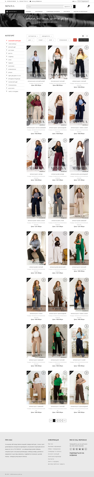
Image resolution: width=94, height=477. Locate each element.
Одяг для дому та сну (13, 75)
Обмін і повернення (54, 449)
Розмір (41, 40)
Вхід (74, 1)
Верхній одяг (10, 47)
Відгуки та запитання (80, 11)
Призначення (64, 40)
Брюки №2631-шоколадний (57, 127)
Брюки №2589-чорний (36, 267)
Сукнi (8, 59)
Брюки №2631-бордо (36, 174)
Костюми (9, 50)
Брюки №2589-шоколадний (79, 174)
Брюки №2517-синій (79, 360)
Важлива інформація (54, 446)
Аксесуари (9, 88)
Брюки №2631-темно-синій (79, 127)
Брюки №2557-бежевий (36, 360)
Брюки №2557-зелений (79, 267)
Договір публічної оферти (56, 464)
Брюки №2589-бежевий (79, 220)
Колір (51, 40)
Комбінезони (10, 69)
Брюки (8, 72)
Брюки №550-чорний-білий (36, 81)
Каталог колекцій (53, 454)
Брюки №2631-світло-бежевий (36, 127)
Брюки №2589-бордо (57, 174)
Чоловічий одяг (11, 82)
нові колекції (10, 44)
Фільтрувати (83, 40)
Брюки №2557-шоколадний (57, 313)
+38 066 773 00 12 (23, 1)
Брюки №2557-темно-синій (79, 313)
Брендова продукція (12, 79)
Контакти (67, 11)
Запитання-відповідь (54, 456)
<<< (51, 420)
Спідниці (9, 56)
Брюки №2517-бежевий (36, 406)
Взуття (8, 53)
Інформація (38, 11)
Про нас (50, 444)
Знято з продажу (11, 91)
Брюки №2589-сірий (58, 220)
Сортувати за (33, 36)
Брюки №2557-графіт (36, 313)
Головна (28, 11)
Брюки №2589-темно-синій (36, 220)
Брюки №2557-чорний (58, 360)
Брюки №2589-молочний (58, 267)
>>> (64, 420)
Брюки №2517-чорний (58, 406)
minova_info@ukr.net (36, 1)
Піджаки (9, 63)
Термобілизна (10, 85)
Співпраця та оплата (53, 11)
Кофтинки (9, 66)
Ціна (30, 40)
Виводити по (47, 36)
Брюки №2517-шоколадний (79, 406)
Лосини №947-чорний (58, 81)
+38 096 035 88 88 (11, 1)
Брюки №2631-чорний (79, 81)
